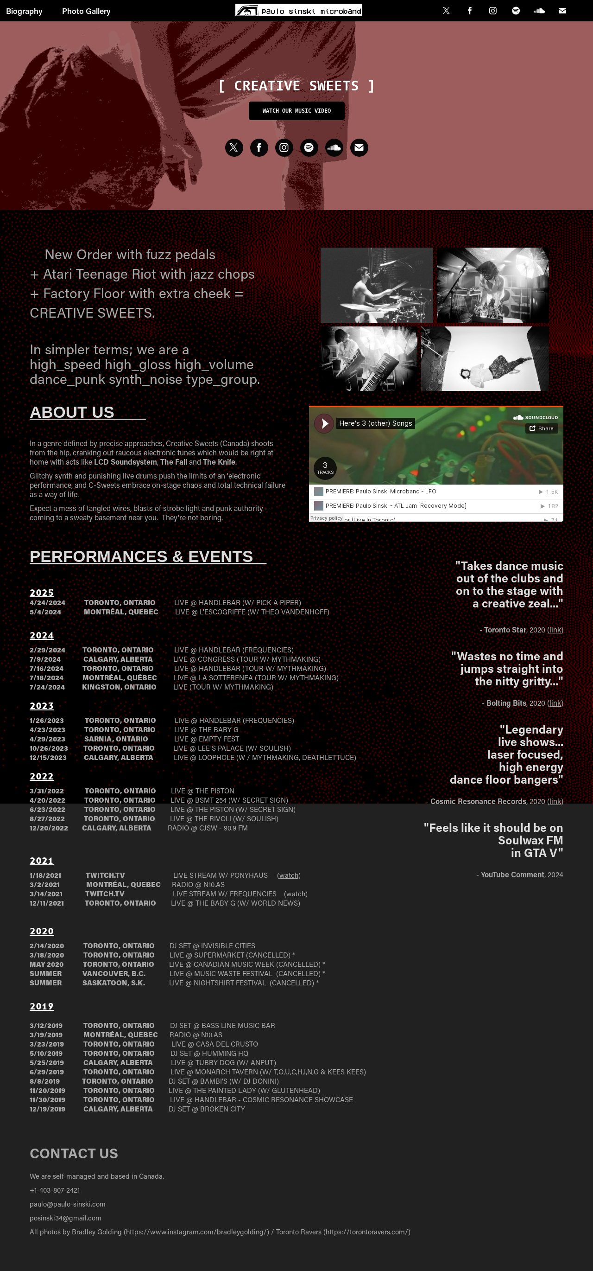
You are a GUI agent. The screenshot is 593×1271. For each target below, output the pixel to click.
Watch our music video (297, 110)
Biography (24, 11)
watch (288, 875)
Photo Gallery (86, 11)
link (555, 629)
